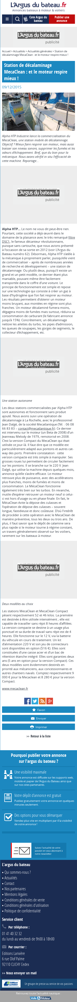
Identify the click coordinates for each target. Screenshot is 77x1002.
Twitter (35, 701)
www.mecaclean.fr (15, 688)
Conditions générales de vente (25, 899)
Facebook (27, 701)
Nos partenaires (15, 888)
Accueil (6, 51)
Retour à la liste (41, 736)
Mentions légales (16, 894)
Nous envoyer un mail (21, 973)
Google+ (49, 701)
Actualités (19, 51)
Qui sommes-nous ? (18, 872)
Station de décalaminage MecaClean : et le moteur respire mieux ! (35, 53)
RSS (42, 701)
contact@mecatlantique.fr (36, 428)
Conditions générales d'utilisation (27, 905)
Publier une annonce (62, 19)
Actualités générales (40, 51)
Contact (9, 883)
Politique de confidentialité (23, 910)
